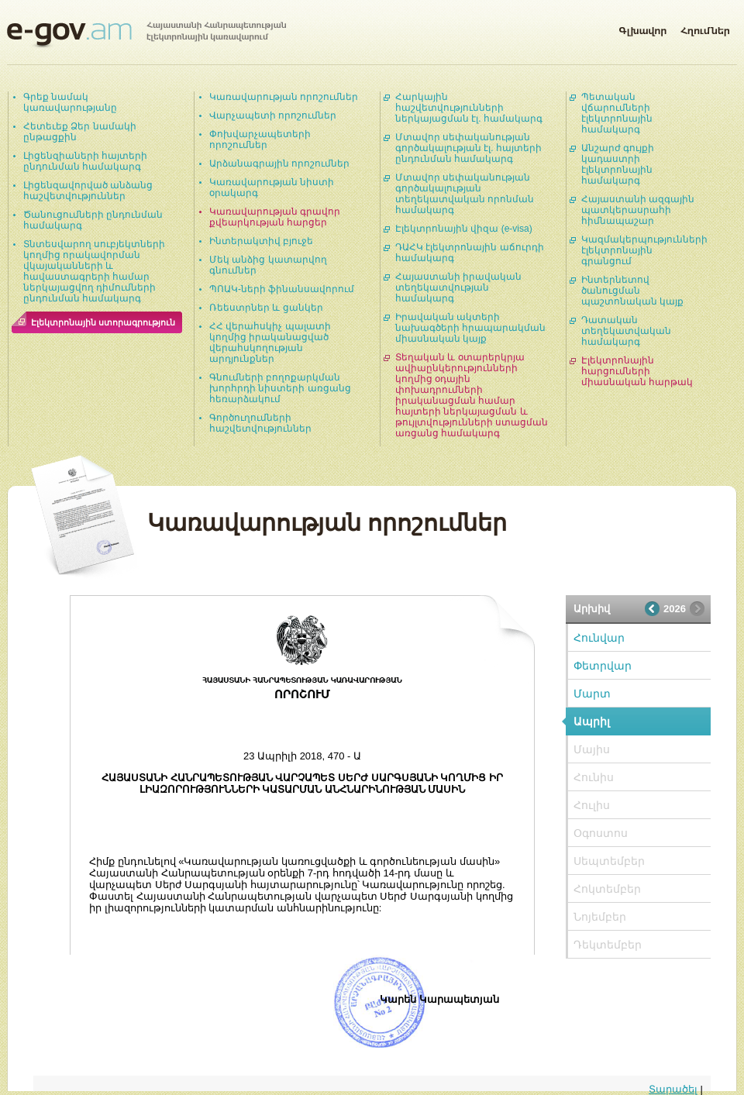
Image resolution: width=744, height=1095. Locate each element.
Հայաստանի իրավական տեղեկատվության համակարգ (458, 287)
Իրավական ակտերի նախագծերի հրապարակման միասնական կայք (470, 328)
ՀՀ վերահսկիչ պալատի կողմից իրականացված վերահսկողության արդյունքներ (270, 342)
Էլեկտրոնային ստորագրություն (103, 322)
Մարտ (592, 693)
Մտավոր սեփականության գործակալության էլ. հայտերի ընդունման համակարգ (468, 148)
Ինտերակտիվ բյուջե (261, 241)
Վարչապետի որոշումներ (272, 115)
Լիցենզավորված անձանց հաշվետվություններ (88, 190)
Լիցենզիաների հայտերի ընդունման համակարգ (85, 161)
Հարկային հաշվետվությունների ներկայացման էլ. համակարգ (468, 107)
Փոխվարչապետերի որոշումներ (260, 139)
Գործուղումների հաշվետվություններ (260, 423)
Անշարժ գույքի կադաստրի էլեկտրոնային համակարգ (617, 164)
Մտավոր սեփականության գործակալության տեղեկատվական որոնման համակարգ (464, 193)
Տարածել (673, 1089)
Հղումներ (705, 28)
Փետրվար (603, 665)
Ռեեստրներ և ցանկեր (266, 307)
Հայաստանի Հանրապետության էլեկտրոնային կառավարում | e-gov (146, 35)
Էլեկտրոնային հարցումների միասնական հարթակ (637, 371)
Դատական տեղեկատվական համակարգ (626, 331)
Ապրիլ (592, 721)
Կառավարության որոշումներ (283, 96)
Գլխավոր (642, 28)
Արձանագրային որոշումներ (279, 163)
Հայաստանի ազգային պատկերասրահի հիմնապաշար (637, 210)
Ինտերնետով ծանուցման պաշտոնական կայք (632, 290)
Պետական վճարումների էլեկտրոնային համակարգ (617, 113)
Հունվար (599, 638)
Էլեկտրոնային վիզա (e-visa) (463, 228)
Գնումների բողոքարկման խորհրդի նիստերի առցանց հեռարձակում (280, 388)
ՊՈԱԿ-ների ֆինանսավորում (281, 289)
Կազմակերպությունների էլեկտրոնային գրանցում (644, 250)
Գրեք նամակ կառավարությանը (70, 102)
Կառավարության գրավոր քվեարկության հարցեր (274, 217)
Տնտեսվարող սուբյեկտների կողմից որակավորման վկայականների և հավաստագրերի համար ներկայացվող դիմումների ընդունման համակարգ (94, 271)
